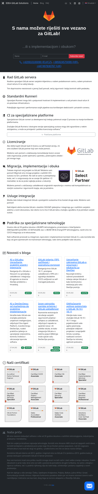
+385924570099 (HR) (65, 62)
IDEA (53, 485)
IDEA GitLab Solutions (15, 3)
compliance (55, 350)
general (28, 293)
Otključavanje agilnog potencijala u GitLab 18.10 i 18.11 (76, 307)
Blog (42, 3)
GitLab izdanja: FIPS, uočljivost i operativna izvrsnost (49, 262)
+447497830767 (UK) (49, 66)
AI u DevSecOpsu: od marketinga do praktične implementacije (19, 307)
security (84, 293)
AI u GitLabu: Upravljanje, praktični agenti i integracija (19, 263)
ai (22, 348)
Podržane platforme (51, 134)
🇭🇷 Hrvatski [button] (89, 3)
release (56, 293)
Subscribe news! (76, 56)
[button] (89, 486)
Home (35, 3)
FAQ (47, 3)
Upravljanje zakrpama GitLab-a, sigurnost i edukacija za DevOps (76, 265)
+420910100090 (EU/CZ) (37, 62)
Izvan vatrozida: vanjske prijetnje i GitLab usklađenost (48, 306)
